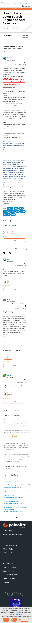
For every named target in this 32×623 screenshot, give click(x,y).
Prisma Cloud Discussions (11, 497)
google (12, 211)
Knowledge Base (9, 578)
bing (16, 208)
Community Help (9, 571)
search (23, 211)
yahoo (13, 214)
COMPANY (7, 530)
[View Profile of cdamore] (10, 375)
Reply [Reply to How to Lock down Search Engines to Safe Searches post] (14, 240)
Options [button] (24, 35)
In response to (18, 303)
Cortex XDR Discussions (10, 481)
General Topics (8, 35)
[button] (6, 620)
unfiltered (6, 214)
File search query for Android (12, 478)
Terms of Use (8, 553)
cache (21, 208)
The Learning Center (10, 575)
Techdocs (6, 582)
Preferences (24, 620)
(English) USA (26, 6)
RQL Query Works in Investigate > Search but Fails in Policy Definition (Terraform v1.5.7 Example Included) (16, 493)
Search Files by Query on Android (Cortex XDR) (17, 485)
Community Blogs (9, 567)
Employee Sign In (27, 3)
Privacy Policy (18, 614)
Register (15, 3)
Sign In (21, 3)
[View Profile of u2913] (9, 58)
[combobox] (9, 29)
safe (17, 211)
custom (6, 211)
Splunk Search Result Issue (11, 501)
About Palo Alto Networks (13, 534)
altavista (10, 208)
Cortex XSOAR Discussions (11, 503)
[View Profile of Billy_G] (9, 259)
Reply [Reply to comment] (14, 289)
